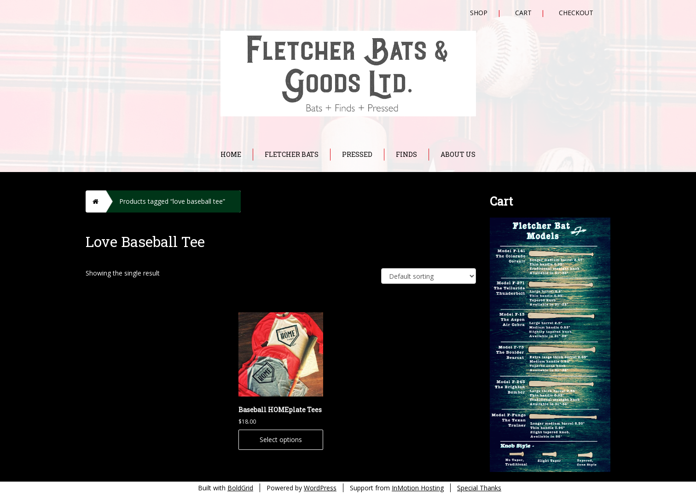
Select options (281, 439)
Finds (406, 154)
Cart (523, 12)
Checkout (576, 12)
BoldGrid (240, 487)
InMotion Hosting (418, 487)
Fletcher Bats (292, 154)
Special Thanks (479, 487)
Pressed (357, 154)
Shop (478, 12)
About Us (458, 154)
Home (230, 154)
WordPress (320, 487)
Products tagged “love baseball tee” (172, 201)
